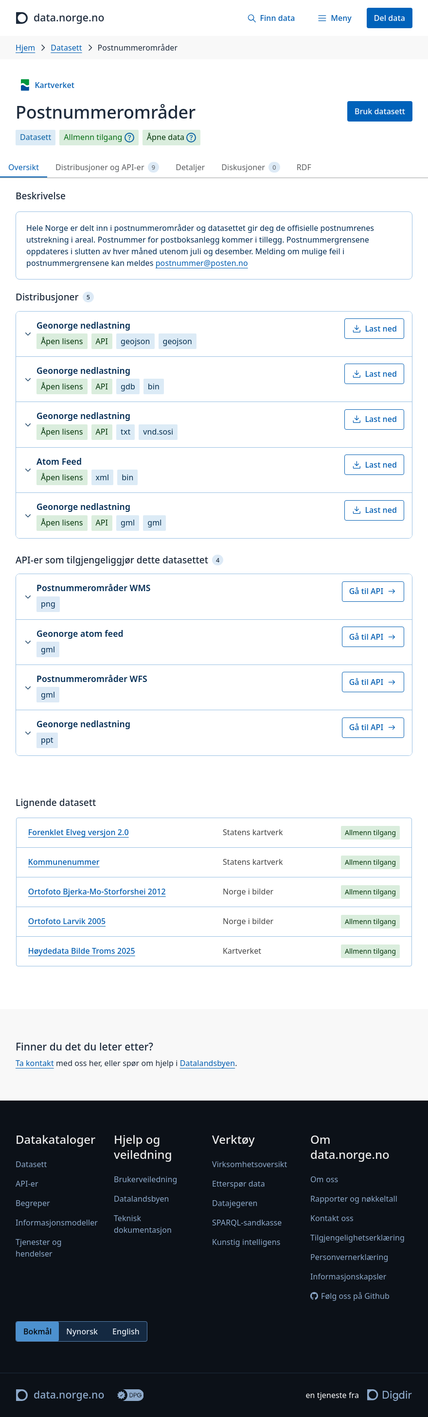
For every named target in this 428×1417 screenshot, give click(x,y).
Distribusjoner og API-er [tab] (107, 167)
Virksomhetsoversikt (249, 1164)
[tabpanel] (214, 582)
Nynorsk (82, 1331)
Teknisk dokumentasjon (143, 1224)
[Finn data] (271, 18)
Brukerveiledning (145, 1179)
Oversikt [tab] (23, 167)
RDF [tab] (304, 167)
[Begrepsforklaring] (129, 137)
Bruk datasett (380, 111)
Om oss (324, 1179)
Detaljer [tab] (190, 167)
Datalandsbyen (207, 1063)
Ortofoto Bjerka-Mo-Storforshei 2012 (97, 891)
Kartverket (46, 85)
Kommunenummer (64, 862)
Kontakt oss (332, 1218)
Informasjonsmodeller (57, 1222)
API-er (27, 1183)
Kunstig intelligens (246, 1242)
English (126, 1331)
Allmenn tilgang (93, 137)
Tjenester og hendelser (39, 1248)
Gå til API (373, 591)
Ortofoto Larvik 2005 (67, 921)
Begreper (33, 1203)
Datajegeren (235, 1203)
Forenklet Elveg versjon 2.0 (78, 832)
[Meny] (334, 18)
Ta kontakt (35, 1063)
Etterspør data (238, 1183)
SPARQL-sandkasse (247, 1222)
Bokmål (37, 1331)
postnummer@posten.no (202, 263)
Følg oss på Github (350, 1296)
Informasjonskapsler (348, 1276)
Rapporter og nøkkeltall (353, 1198)
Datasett (66, 47)
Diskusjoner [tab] (250, 167)
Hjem (25, 47)
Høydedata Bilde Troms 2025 (81, 950)
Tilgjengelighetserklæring (357, 1237)
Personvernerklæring (349, 1257)
